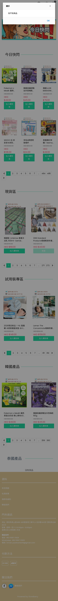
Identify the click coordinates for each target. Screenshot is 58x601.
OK (48, 20)
